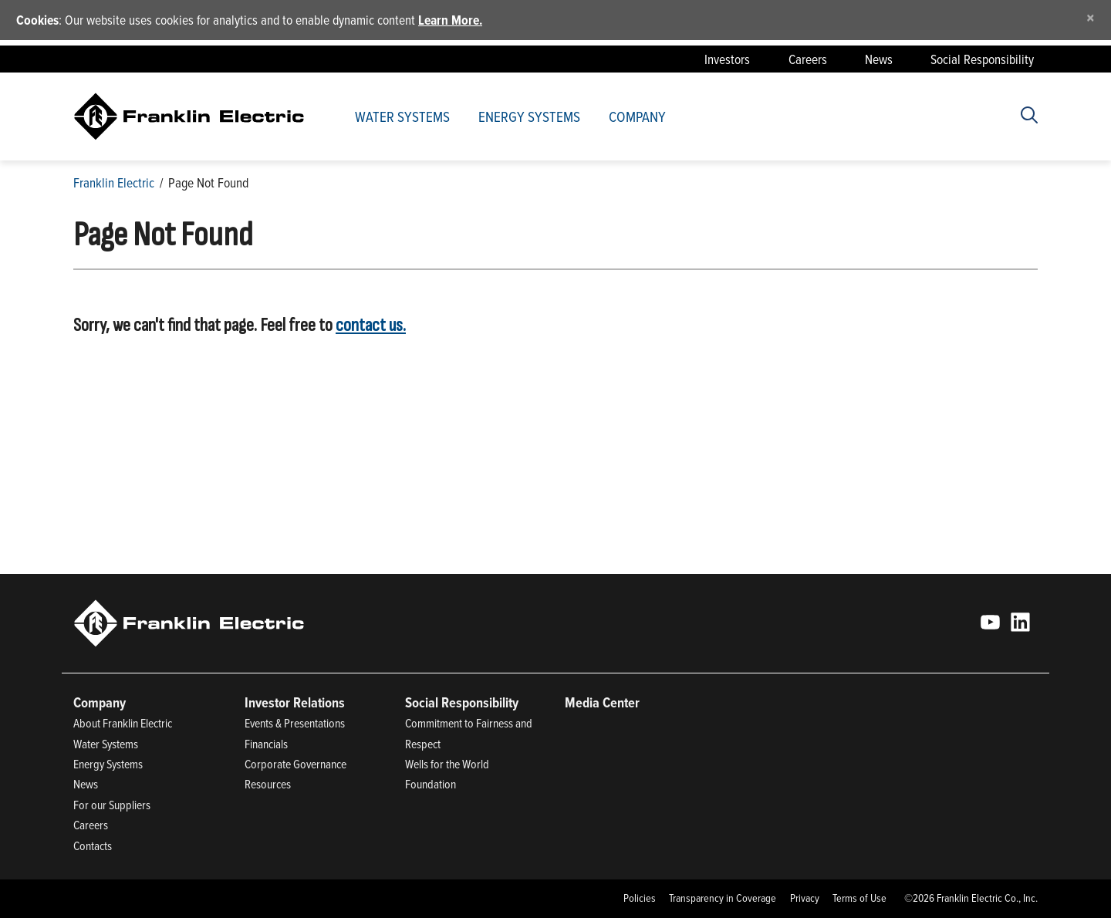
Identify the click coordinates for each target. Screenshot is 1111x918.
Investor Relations (295, 702)
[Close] (1090, 17)
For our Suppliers (111, 804)
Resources (268, 783)
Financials (266, 743)
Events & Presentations (295, 722)
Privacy (804, 898)
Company (99, 702)
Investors (727, 59)
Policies (639, 898)
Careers (808, 59)
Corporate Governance (295, 763)
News (879, 59)
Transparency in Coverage (722, 898)
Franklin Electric (113, 182)
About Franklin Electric (122, 722)
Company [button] (637, 116)
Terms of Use (859, 898)
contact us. (371, 325)
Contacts (92, 845)
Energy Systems (529, 116)
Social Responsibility (982, 59)
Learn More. (450, 19)
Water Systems (402, 116)
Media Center (602, 702)
